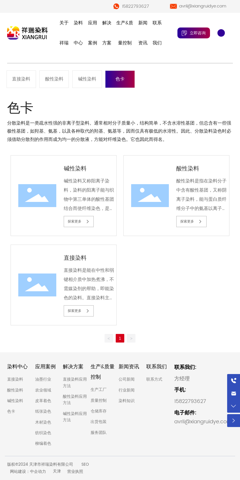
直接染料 (21, 79)
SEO (85, 464)
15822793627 (135, 6)
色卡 (120, 79)
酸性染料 (54, 79)
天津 (57, 471)
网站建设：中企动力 (28, 471)
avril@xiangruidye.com (202, 6)
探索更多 (79, 221)
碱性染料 (87, 79)
